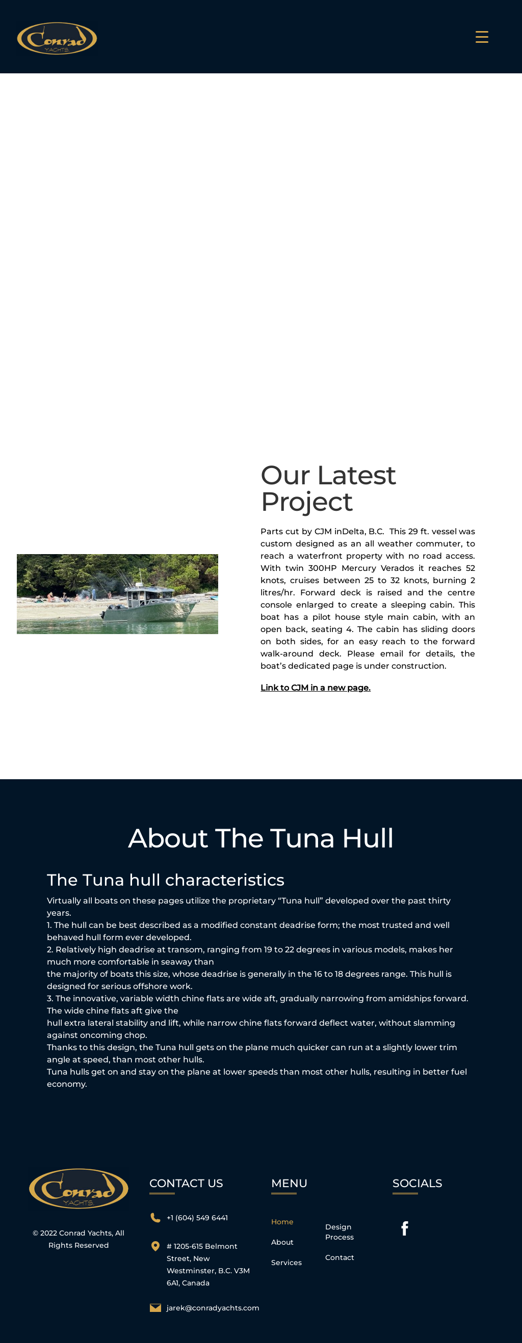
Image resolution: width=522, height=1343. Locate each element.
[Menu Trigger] (482, 36)
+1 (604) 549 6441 (197, 1217)
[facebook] (405, 1228)
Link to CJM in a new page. (315, 688)
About (282, 1242)
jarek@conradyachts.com (213, 1307)
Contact (339, 1257)
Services (286, 1262)
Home (282, 1221)
